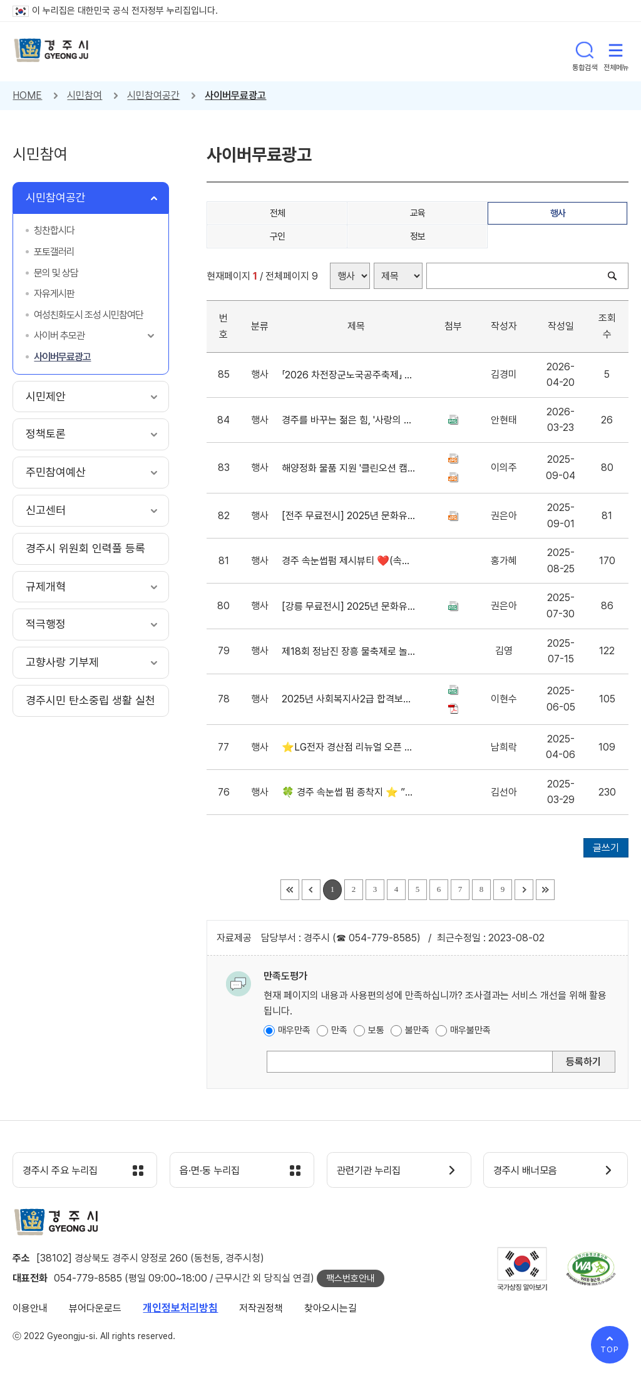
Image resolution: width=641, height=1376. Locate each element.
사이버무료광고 (235, 95)
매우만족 (294, 1030)
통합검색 (584, 51)
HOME (27, 95)
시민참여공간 (153, 95)
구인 (277, 236)
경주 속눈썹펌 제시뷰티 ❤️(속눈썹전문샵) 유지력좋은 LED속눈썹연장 (349, 561)
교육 (418, 213)
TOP (609, 1349)
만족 (339, 1030)
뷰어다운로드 (95, 1310)
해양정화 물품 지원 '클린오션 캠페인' (349, 468)
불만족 (417, 1030)
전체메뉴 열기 (615, 51)
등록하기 (583, 1062)
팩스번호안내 (350, 1280)
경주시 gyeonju (53, 52)
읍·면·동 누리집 (215, 1171)
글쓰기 (606, 848)
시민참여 (84, 95)
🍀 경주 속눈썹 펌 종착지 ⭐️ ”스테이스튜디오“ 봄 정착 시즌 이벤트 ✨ (349, 792)
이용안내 (30, 1310)
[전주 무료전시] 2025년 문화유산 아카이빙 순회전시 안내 (349, 516)
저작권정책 (261, 1310)
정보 (418, 236)
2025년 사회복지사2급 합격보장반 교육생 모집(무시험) (349, 699)
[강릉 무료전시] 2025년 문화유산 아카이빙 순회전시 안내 (349, 606)
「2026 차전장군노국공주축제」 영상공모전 (349, 375)
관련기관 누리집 (374, 1171)
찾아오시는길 (330, 1310)
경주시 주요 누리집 (66, 1171)
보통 (376, 1030)
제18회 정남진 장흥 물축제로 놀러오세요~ (349, 651)
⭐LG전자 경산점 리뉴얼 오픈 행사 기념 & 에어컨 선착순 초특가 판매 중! (349, 747)
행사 (558, 213)
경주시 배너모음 (530, 1171)
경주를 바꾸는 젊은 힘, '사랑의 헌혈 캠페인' (349, 420)
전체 (277, 213)
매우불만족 (470, 1030)
